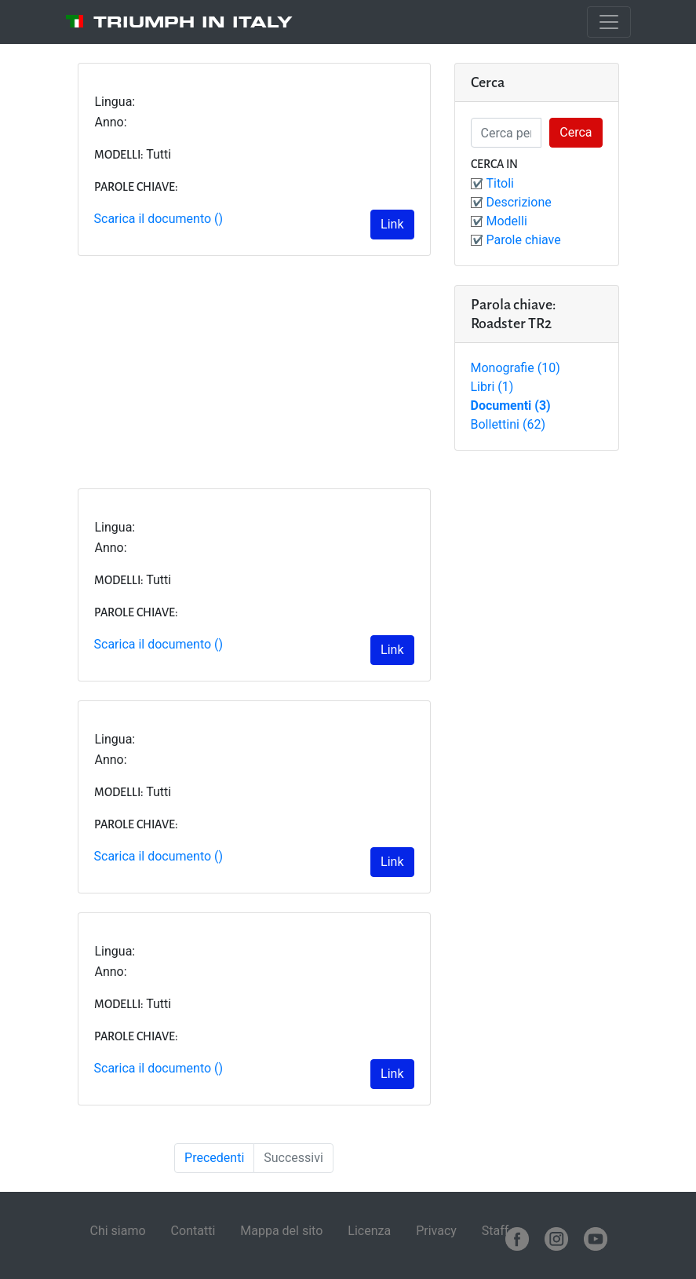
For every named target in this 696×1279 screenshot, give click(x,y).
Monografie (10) (515, 367)
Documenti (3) (511, 405)
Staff (495, 1230)
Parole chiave (523, 239)
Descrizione (519, 202)
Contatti (193, 1230)
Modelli (506, 221)
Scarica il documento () (159, 218)
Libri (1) (492, 386)
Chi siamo (118, 1230)
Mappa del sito (281, 1230)
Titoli (500, 183)
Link (392, 224)
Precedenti (214, 1157)
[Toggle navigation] (609, 22)
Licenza (369, 1230)
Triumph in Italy (193, 22)
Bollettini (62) (508, 424)
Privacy (436, 1230)
